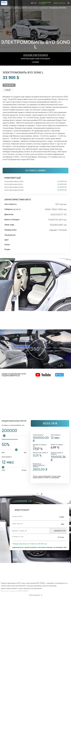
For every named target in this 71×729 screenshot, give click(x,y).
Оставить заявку (35, 170)
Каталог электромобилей (19, 7)
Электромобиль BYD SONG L (58, 7)
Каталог (9, 7)
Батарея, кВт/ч (17, 516)
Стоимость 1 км (17, 536)
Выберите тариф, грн (19, 530)
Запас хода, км (17, 523)
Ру (35, 3)
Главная (3, 7)
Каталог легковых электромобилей (38, 7)
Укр (32, 3)
